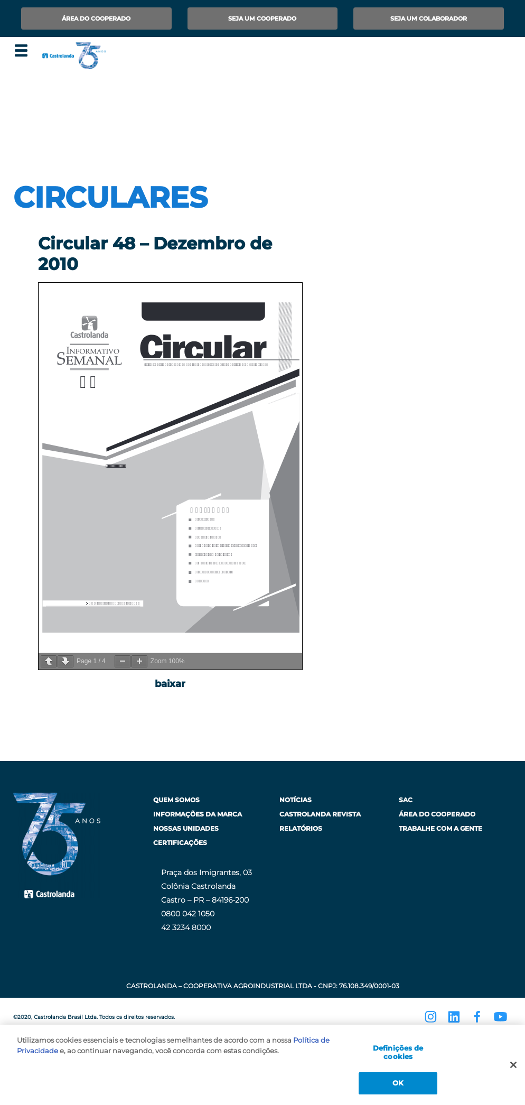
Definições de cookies (398, 1052)
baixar (170, 684)
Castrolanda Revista (320, 814)
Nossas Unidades (186, 828)
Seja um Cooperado (262, 18)
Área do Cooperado (96, 18)
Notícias (295, 800)
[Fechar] (513, 1064)
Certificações (180, 843)
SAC (405, 800)
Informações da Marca (197, 814)
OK (398, 1083)
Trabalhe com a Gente (440, 828)
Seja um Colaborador (428, 18)
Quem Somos (176, 800)
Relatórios (300, 828)
